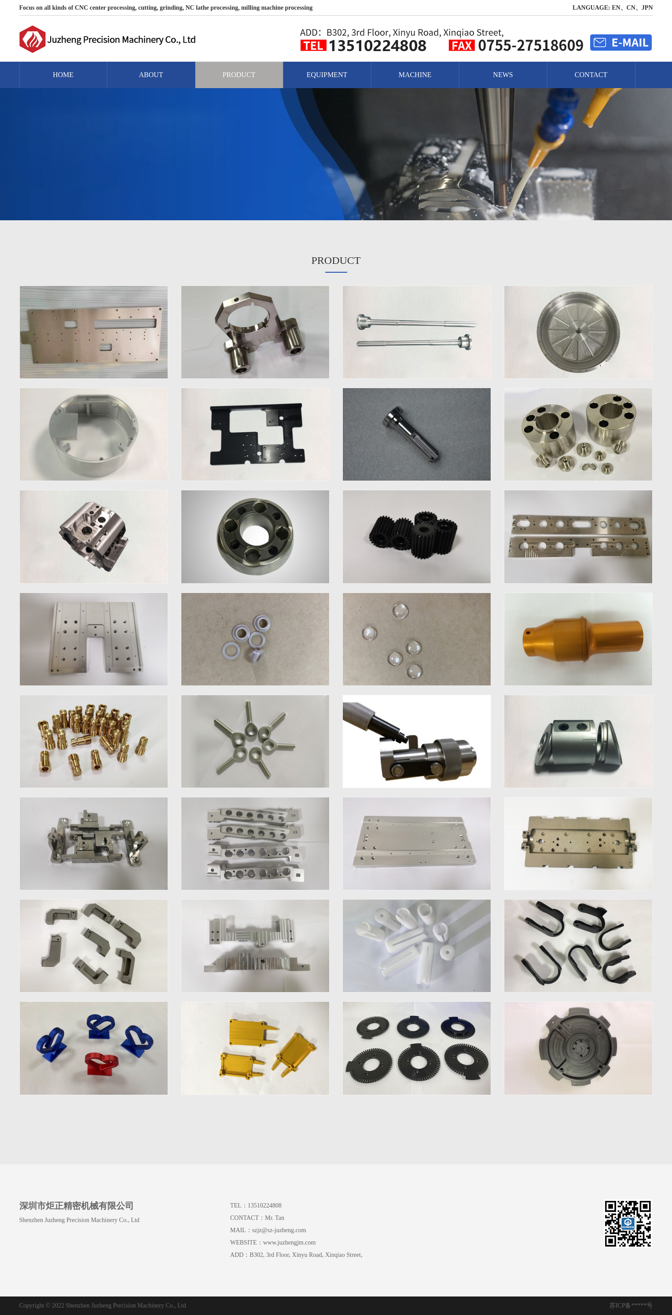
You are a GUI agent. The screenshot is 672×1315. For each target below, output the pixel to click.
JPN (647, 7)
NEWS (503, 74)
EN (616, 7)
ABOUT (151, 74)
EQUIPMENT (327, 74)
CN (631, 7)
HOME (63, 74)
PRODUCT (239, 74)
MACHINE (415, 74)
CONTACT (591, 74)
